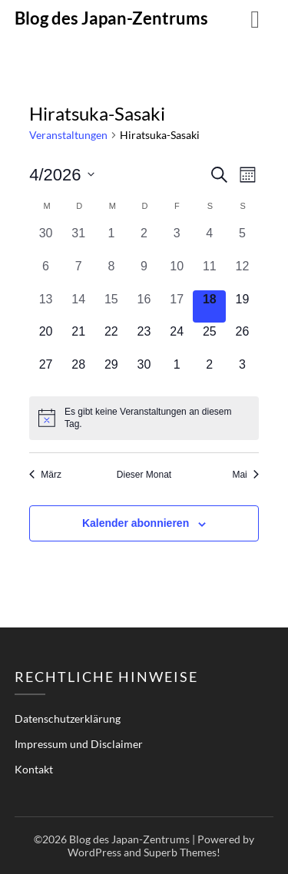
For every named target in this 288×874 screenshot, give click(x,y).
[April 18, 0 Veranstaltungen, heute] (209, 306)
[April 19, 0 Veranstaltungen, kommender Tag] (242, 306)
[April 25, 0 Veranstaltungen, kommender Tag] (209, 339)
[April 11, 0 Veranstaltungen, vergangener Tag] (209, 273)
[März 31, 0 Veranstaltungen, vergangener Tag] (78, 240)
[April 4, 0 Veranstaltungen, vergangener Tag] (209, 240)
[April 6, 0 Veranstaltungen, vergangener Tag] (45, 273)
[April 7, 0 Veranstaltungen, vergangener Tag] (78, 273)
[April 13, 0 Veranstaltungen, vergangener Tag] (45, 306)
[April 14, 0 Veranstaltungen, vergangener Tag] (78, 306)
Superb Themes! (182, 852)
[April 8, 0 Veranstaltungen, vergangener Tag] (111, 273)
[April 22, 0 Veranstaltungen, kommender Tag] (111, 339)
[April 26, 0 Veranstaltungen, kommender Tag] (242, 339)
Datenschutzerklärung (68, 718)
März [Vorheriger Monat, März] (45, 474)
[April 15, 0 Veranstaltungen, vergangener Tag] (111, 306)
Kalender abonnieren (135, 523)
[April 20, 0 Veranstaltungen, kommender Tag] (45, 339)
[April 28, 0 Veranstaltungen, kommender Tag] (78, 372)
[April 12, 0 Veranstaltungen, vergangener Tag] (242, 273)
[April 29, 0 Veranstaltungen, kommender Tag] (111, 372)
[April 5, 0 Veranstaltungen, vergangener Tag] (242, 240)
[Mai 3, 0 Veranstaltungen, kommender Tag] (242, 372)
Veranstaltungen (68, 134)
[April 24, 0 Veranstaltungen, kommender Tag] (177, 339)
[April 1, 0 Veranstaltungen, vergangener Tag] (111, 240)
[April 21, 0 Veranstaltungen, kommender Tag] (78, 339)
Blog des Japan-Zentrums (111, 18)
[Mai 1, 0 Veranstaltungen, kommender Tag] (177, 372)
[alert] (144, 418)
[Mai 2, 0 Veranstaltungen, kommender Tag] (209, 372)
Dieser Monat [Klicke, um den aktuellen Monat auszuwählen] (144, 474)
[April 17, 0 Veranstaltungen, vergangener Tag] (177, 306)
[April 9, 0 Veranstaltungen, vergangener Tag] (144, 273)
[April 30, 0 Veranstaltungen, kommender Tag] (144, 372)
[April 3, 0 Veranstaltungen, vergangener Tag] (177, 240)
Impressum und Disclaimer (79, 743)
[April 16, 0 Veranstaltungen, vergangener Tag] (144, 306)
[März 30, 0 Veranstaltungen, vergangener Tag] (45, 240)
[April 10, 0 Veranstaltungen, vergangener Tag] (177, 273)
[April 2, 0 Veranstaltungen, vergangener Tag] (144, 240)
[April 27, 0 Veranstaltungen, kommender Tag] (45, 372)
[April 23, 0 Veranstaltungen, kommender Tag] (144, 339)
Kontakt (34, 769)
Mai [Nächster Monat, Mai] (245, 474)
